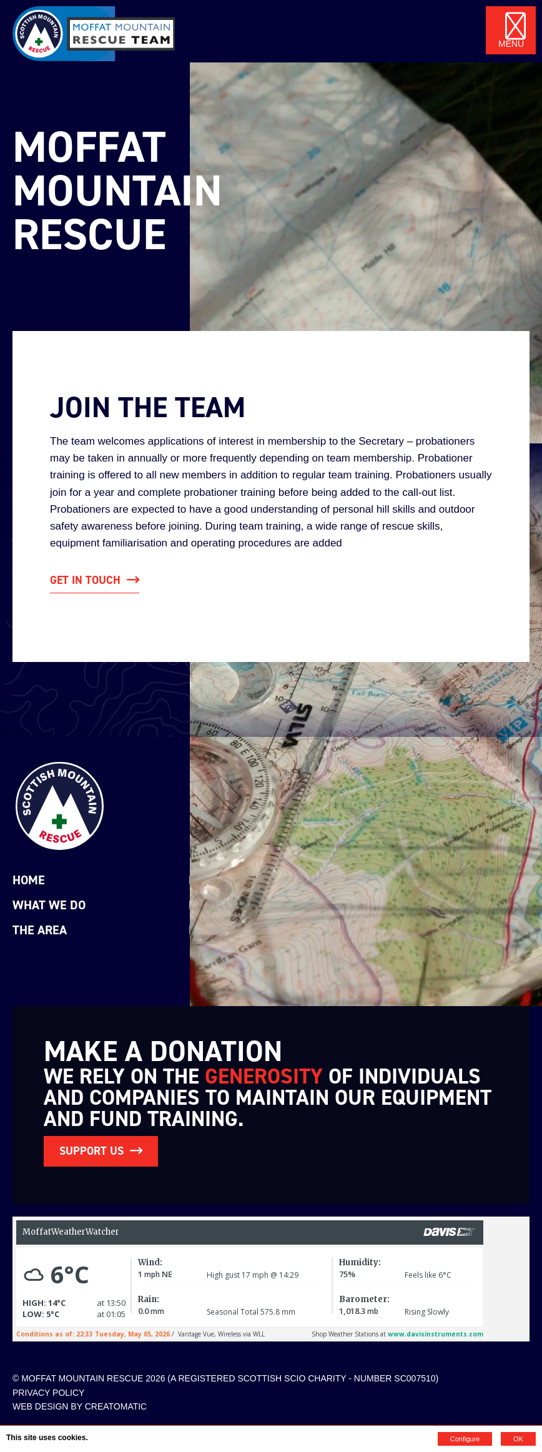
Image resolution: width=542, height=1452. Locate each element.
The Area (39, 930)
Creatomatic (116, 1406)
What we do (49, 905)
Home (28, 880)
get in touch (85, 580)
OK (518, 1439)
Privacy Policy (48, 1393)
